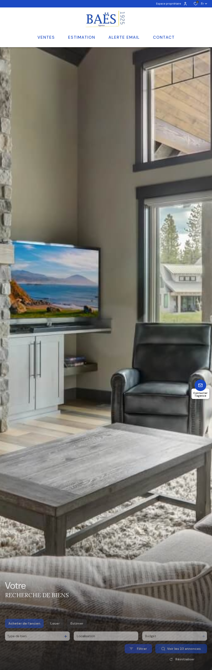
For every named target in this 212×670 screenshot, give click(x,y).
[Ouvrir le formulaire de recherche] (138, 656)
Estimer (76, 631)
